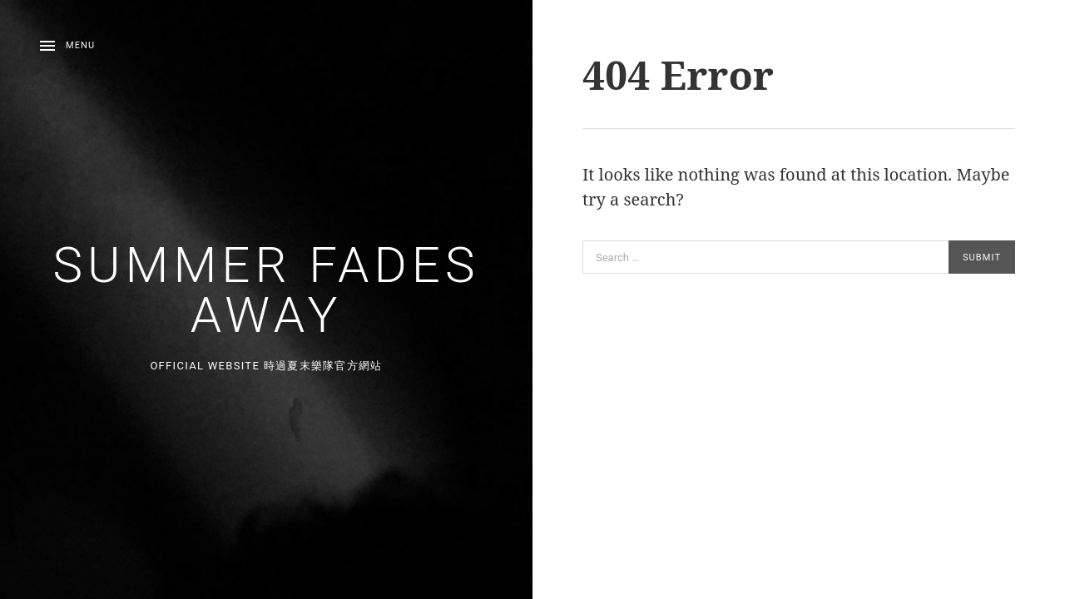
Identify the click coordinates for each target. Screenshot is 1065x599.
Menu (80, 45)
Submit (982, 257)
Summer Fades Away (266, 289)
